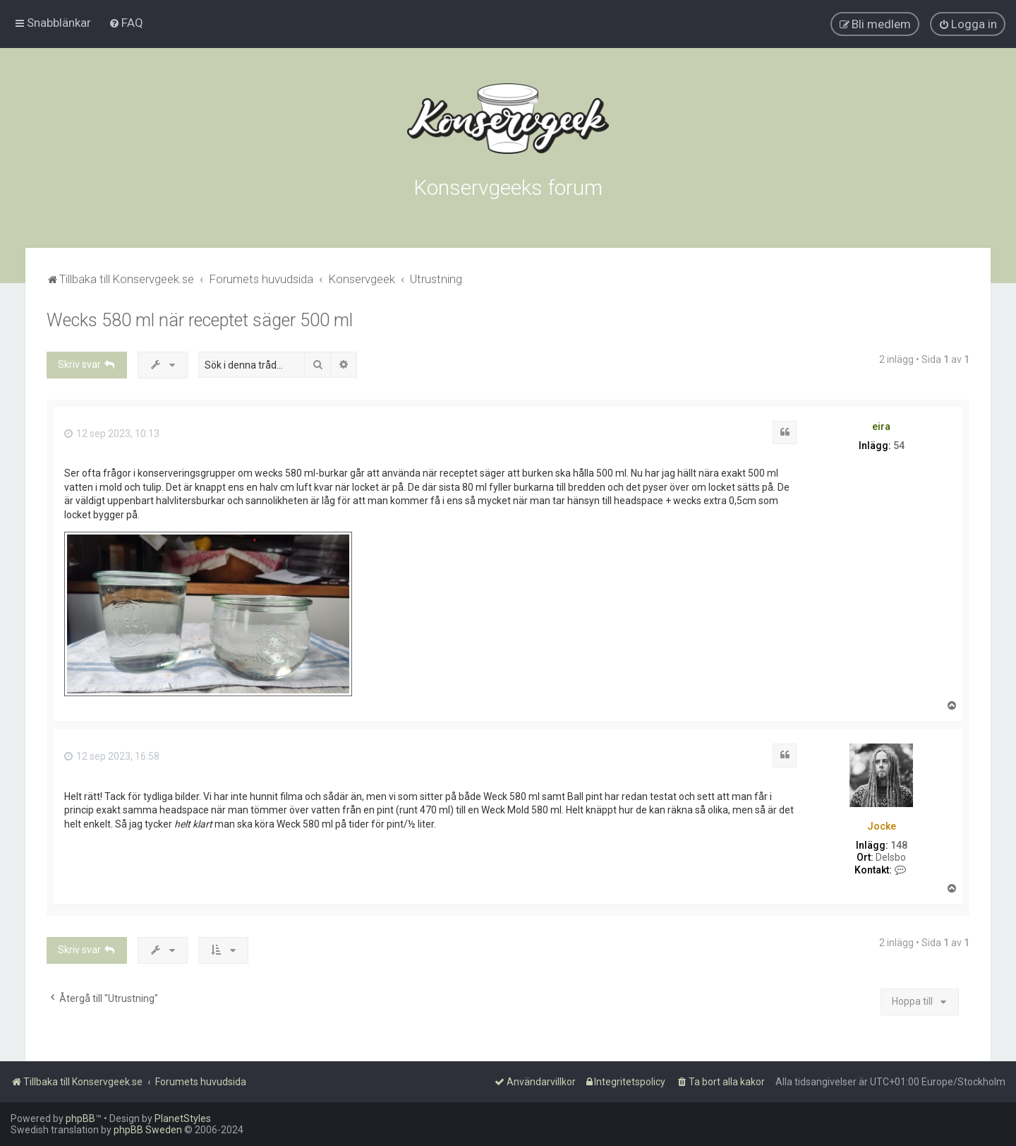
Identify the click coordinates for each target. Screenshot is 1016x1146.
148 (898, 845)
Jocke (881, 826)
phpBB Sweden (148, 1129)
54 (899, 445)
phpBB (80, 1118)
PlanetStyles (183, 1118)
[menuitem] (126, 22)
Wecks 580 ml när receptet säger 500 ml (200, 320)
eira (881, 426)
